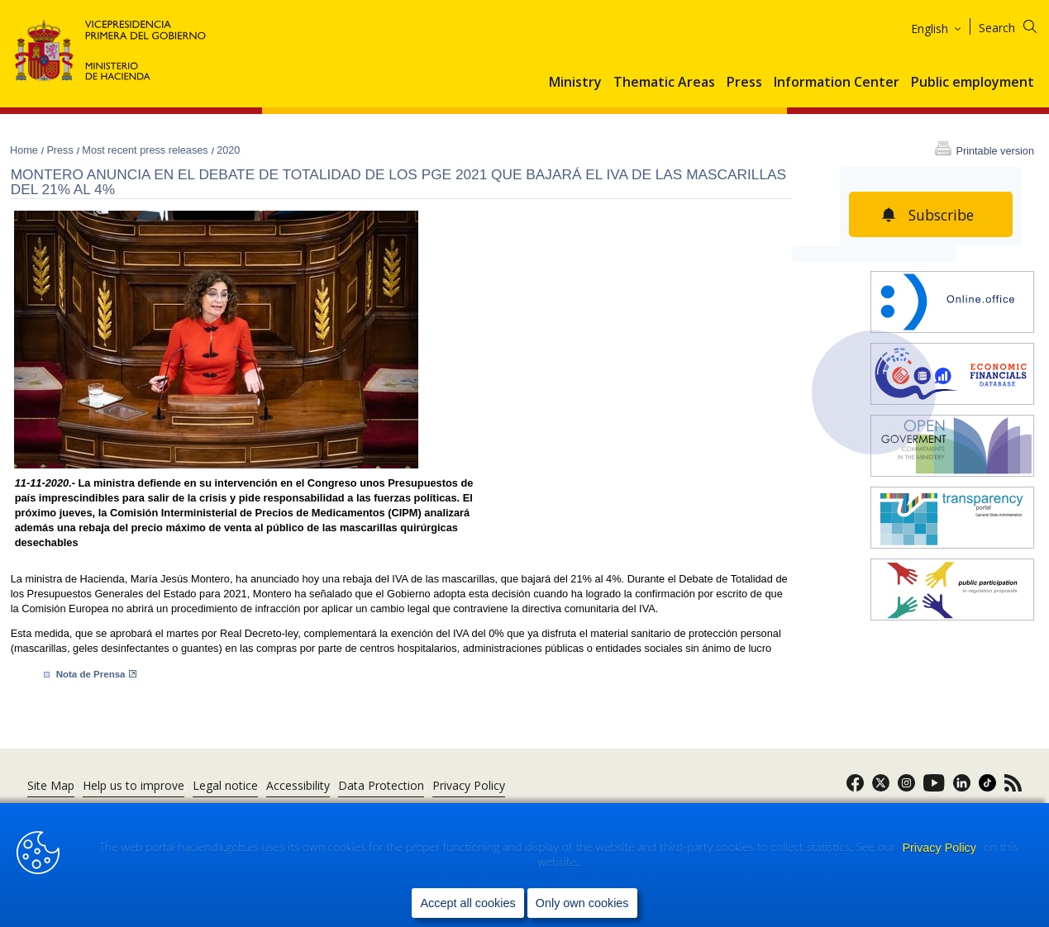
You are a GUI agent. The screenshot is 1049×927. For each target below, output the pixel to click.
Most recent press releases (146, 150)
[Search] (1018, 25)
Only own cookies (582, 903)
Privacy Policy (941, 847)
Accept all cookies (467, 903)
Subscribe (941, 215)
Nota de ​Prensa (96, 674)
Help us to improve (133, 785)
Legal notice (225, 785)
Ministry (575, 82)
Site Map (50, 785)
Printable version (995, 151)
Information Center (836, 82)
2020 (228, 150)
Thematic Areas (664, 82)
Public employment (972, 82)
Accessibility (298, 785)
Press (744, 82)
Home (25, 150)
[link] (855, 788)
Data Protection (381, 785)
